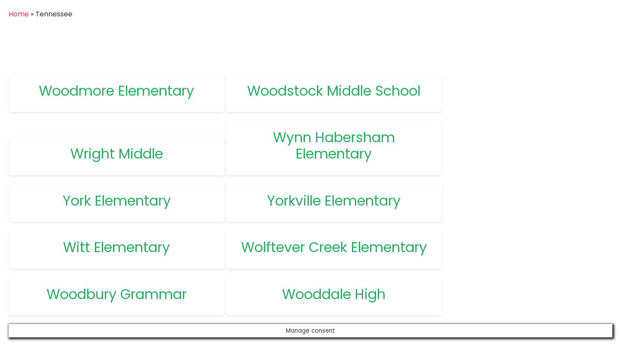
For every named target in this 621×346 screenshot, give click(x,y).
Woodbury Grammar (117, 294)
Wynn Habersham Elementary (334, 145)
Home (19, 14)
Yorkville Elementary (334, 200)
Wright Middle (116, 153)
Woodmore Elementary (116, 90)
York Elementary (117, 200)
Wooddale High (334, 294)
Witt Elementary (116, 247)
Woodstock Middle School (333, 90)
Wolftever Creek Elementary (334, 247)
